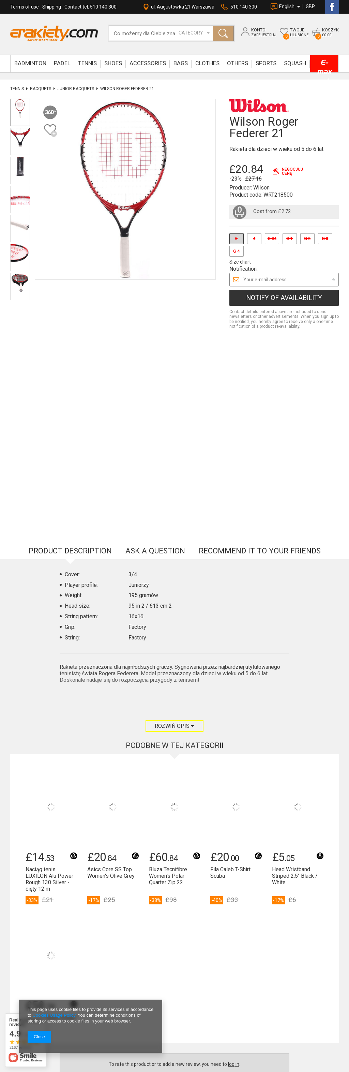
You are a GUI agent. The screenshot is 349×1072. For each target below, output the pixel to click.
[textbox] (149, 33)
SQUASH (295, 63)
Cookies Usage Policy (53, 1015)
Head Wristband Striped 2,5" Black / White (295, 684)
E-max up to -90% (324, 65)
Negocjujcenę (292, 171)
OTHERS (237, 63)
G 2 (307, 238)
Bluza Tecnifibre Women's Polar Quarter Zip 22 (168, 684)
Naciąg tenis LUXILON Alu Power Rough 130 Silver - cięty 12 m (49, 688)
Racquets (40, 88)
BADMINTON (30, 63)
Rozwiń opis (174, 534)
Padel (62, 63)
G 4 (236, 251)
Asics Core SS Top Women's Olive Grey (111, 681)
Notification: (243, 269)
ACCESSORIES (148, 63)
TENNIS (87, 63)
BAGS (180, 63)
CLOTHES (207, 63)
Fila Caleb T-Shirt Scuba (230, 681)
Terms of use (24, 7)
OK (169, 931)
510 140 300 (243, 7)
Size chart (240, 262)
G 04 (272, 238)
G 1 (289, 238)
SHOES (113, 63)
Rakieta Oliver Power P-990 (51, 829)
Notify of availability (284, 298)
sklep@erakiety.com (96, 950)
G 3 (325, 238)
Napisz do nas (89, 943)
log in (233, 873)
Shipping (51, 7)
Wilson (261, 187)
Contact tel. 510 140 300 (90, 7)
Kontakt (83, 918)
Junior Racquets (75, 88)
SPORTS (266, 63)
